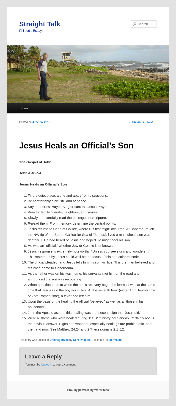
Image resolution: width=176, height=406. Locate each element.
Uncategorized (59, 339)
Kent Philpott (81, 339)
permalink (115, 339)
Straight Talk (39, 24)
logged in (46, 364)
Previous (136, 122)
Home (24, 108)
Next (152, 122)
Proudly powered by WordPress (88, 390)
